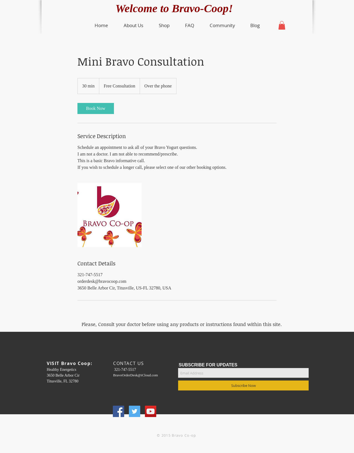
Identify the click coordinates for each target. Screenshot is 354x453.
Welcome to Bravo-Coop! (177, 8)
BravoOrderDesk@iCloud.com (135, 375)
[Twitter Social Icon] (134, 411)
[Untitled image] (109, 215)
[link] (95, 108)
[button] (133, 25)
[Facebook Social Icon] (118, 411)
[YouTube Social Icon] (150, 411)
